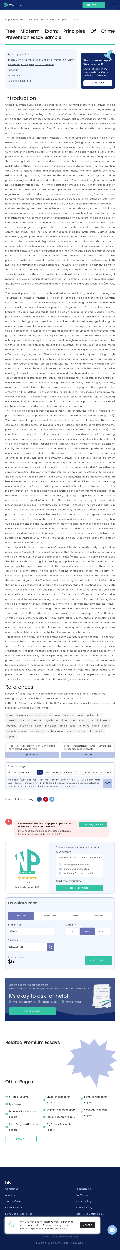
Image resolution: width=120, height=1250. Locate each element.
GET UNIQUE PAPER (93, 824)
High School (21, 916)
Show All (21, 1139)
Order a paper (32, 1011)
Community (86, 720)
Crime (19, 59)
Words (102, 931)
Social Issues (32, 59)
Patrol (38, 725)
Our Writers (82, 1195)
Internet (84, 725)
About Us (10, 1195)
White (70, 731)
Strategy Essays (18, 1096)
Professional (99, 916)
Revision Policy (84, 1207)
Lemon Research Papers (61, 1117)
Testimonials (83, 1188)
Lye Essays (15, 1104)
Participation (37, 731)
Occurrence (34, 720)
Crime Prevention (74, 715)
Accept (87, 1225)
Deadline (13, 940)
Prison (105, 725)
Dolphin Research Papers (61, 1109)
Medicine (47, 59)
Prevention (60, 59)
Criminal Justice (44, 64)
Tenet (73, 725)
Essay (28, 54)
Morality (11, 725)
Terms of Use (13, 1201)
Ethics (63, 725)
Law (31, 64)
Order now (98, 82)
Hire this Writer (79, 888)
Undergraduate (48, 916)
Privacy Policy (83, 1201)
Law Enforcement (17, 731)
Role (90, 731)
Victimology (103, 720)
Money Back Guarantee (18, 1213)
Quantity (71, 924)
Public (95, 725)
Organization (51, 720)
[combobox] (31, 931)
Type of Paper (16, 924)
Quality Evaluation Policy (90, 1213)
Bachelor (74, 916)
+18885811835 (70, 1236)
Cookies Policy (13, 1207)
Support (11, 736)
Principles (50, 725)
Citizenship (26, 725)
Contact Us (11, 1188)
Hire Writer (93, 5)
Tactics (80, 731)
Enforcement (56, 731)
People (99, 731)
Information (69, 720)
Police (24, 64)
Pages (88, 931)
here (64, 1228)
